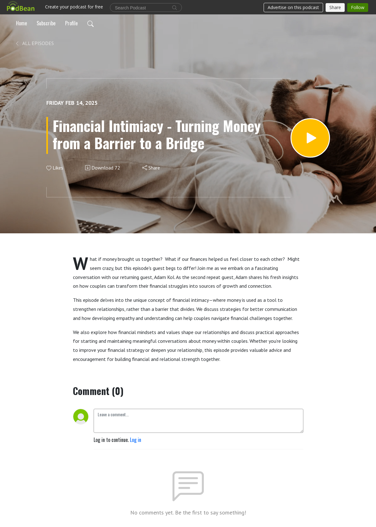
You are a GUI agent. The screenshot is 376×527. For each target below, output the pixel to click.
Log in (135, 439)
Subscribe (46, 23)
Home (21, 23)
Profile (71, 23)
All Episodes (34, 43)
